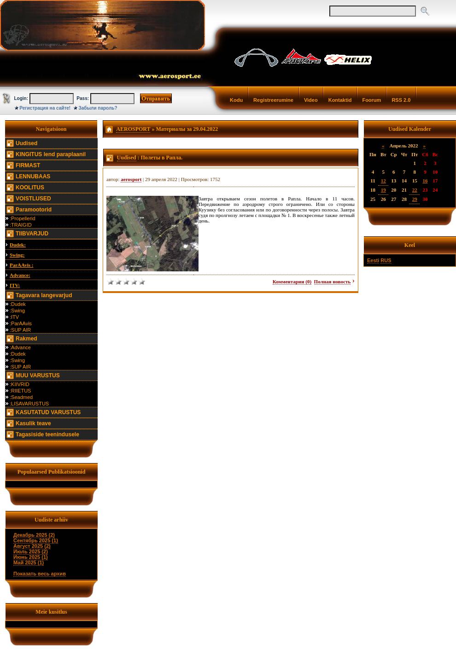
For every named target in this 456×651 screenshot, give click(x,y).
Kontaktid (340, 100)
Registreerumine (273, 100)
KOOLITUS (30, 187)
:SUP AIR (20, 330)
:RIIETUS (20, 390)
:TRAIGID (21, 225)
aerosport (131, 179)
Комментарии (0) (292, 281)
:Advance (20, 347)
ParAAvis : (21, 265)
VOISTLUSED (33, 198)
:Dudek (18, 304)
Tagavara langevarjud (44, 295)
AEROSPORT (133, 129)
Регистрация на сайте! (44, 108)
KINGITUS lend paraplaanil (51, 154)
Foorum (371, 100)
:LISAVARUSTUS (29, 403)
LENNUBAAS (33, 176)
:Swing (17, 310)
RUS (385, 260)
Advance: (20, 275)
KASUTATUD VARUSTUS (48, 412)
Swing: (17, 255)
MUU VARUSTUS (38, 375)
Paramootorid (34, 209)
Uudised (26, 143)
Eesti (373, 260)
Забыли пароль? (98, 108)
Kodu (236, 100)
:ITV (14, 317)
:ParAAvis (21, 323)
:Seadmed (21, 397)
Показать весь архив (39, 573)
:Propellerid (22, 218)
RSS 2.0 (401, 100)
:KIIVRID (19, 384)
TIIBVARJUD (32, 233)
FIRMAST (28, 165)
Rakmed (26, 338)
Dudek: (18, 244)
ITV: (15, 285)
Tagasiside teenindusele (47, 434)
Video (311, 100)
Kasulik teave (33, 423)
